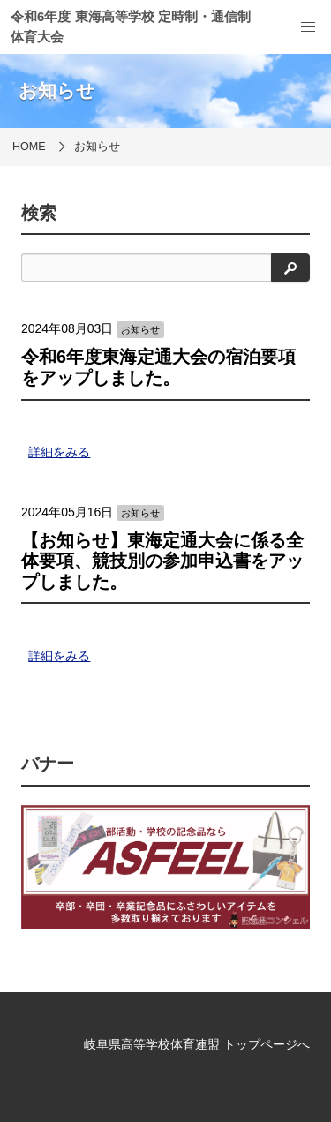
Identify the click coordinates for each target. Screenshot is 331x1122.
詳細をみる (59, 452)
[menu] (308, 27)
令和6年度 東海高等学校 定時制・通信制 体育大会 (131, 26)
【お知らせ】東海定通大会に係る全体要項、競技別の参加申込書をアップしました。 (162, 561)
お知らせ (97, 146)
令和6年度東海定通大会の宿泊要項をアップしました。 (158, 367)
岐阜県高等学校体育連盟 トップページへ (197, 1044)
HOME (29, 146)
